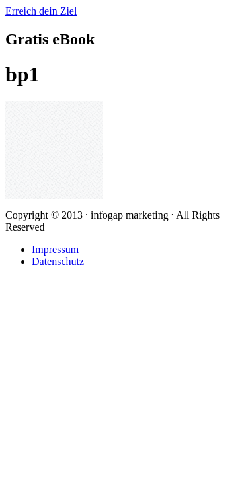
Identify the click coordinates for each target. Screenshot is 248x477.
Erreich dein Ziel (41, 11)
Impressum (55, 249)
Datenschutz (58, 261)
